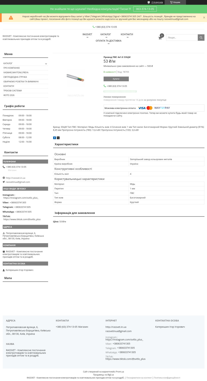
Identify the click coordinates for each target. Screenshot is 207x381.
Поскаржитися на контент (139, 377)
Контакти (9, 86)
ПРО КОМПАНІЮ (12, 67)
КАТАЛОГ (106, 34)
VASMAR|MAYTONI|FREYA (16, 72)
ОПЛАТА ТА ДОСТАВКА (108, 40)
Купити (116, 79)
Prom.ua (120, 371)
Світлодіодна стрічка (15, 77)
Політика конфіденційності (167, 377)
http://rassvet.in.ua (15, 178)
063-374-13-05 (145, 9)
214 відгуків (157, 2)
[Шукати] (201, 37)
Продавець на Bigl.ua (103, 374)
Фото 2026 (9, 95)
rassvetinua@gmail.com (18, 182)
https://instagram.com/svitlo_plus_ (21, 197)
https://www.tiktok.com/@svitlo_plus (22, 219)
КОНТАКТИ (127, 34)
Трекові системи (13, 90)
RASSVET (87, 34)
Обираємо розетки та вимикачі (21, 81)
